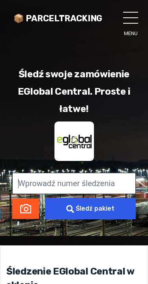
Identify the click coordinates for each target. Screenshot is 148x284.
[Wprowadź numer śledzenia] (74, 183)
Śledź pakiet (90, 209)
